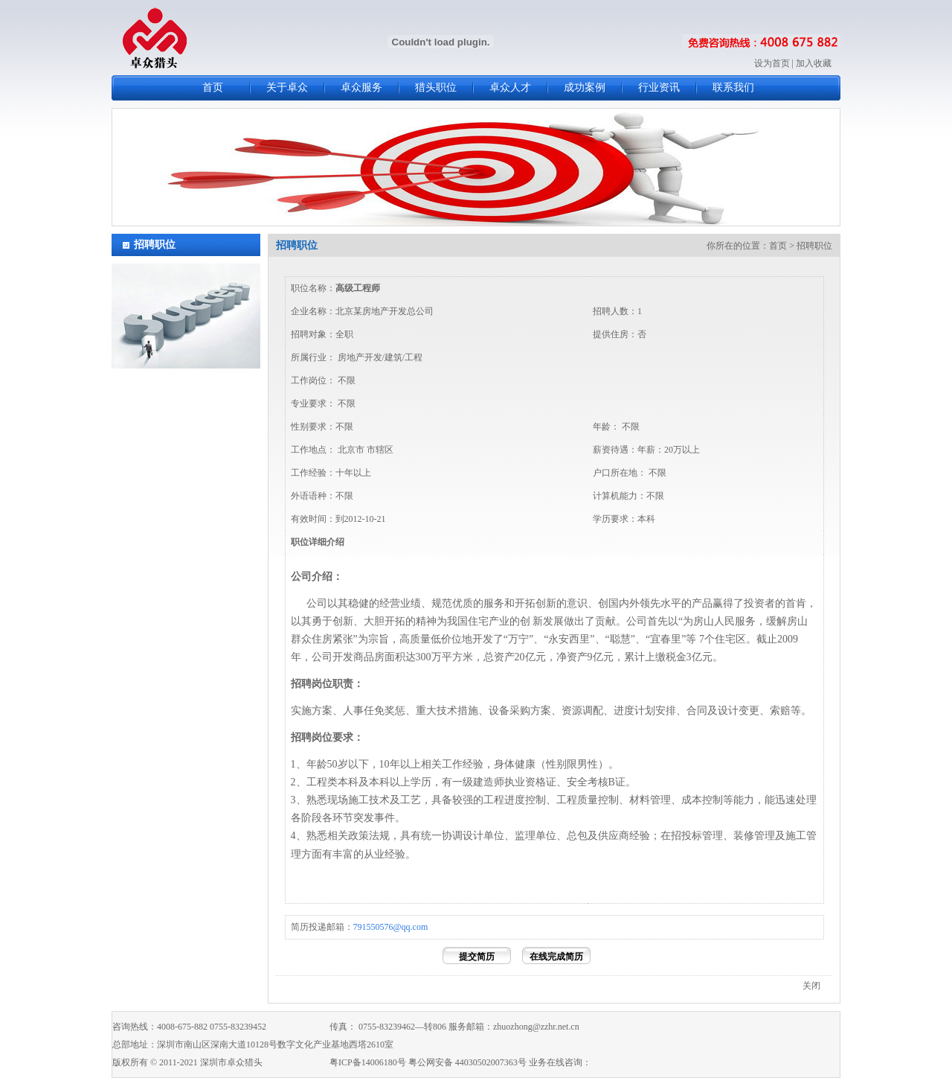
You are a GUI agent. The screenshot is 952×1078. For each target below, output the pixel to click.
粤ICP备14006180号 (367, 1062)
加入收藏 (814, 63)
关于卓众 (287, 87)
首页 (212, 87)
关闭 (811, 985)
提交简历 (477, 956)
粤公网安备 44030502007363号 (467, 1062)
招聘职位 (155, 244)
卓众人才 (510, 87)
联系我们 (733, 87)
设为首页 (772, 63)
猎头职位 (436, 87)
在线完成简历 (556, 956)
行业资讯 (659, 87)
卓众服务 (361, 87)
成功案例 (584, 87)
